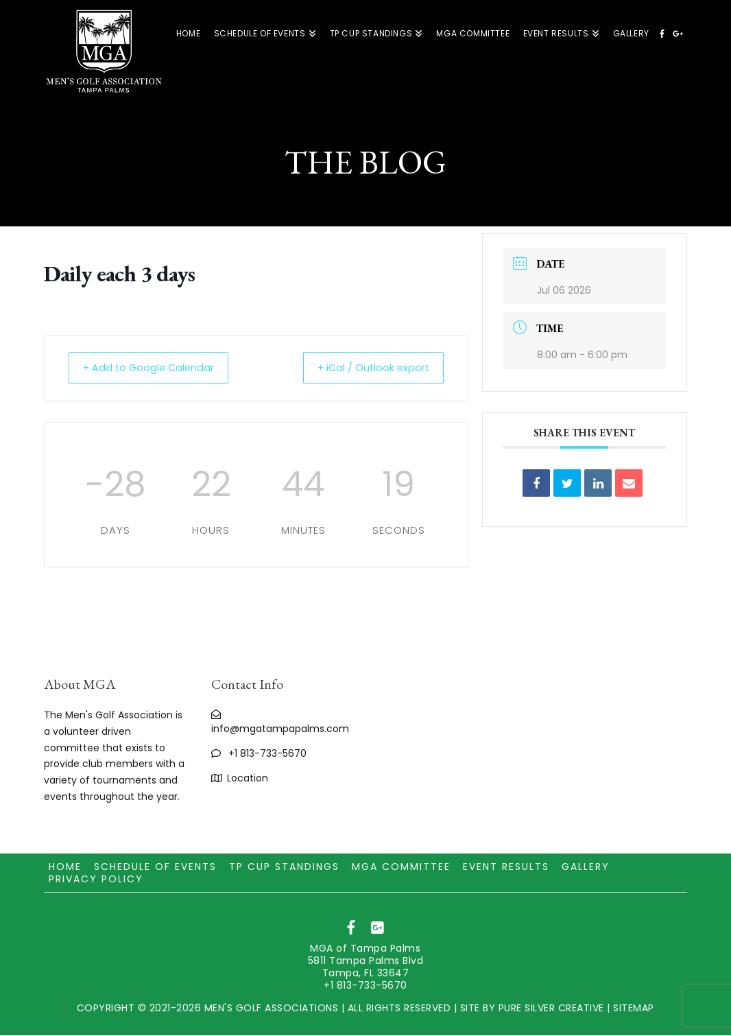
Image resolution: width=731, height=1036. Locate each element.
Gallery (586, 867)
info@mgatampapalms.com (280, 729)
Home (65, 867)
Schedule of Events (155, 867)
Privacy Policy (96, 879)
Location (247, 779)
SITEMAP (633, 1008)
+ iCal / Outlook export (366, 368)
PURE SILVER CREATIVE (551, 1008)
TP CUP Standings (284, 867)
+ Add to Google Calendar (156, 368)
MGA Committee (401, 867)
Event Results (506, 867)
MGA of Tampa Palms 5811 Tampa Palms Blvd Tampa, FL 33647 (366, 961)
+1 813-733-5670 (267, 754)
